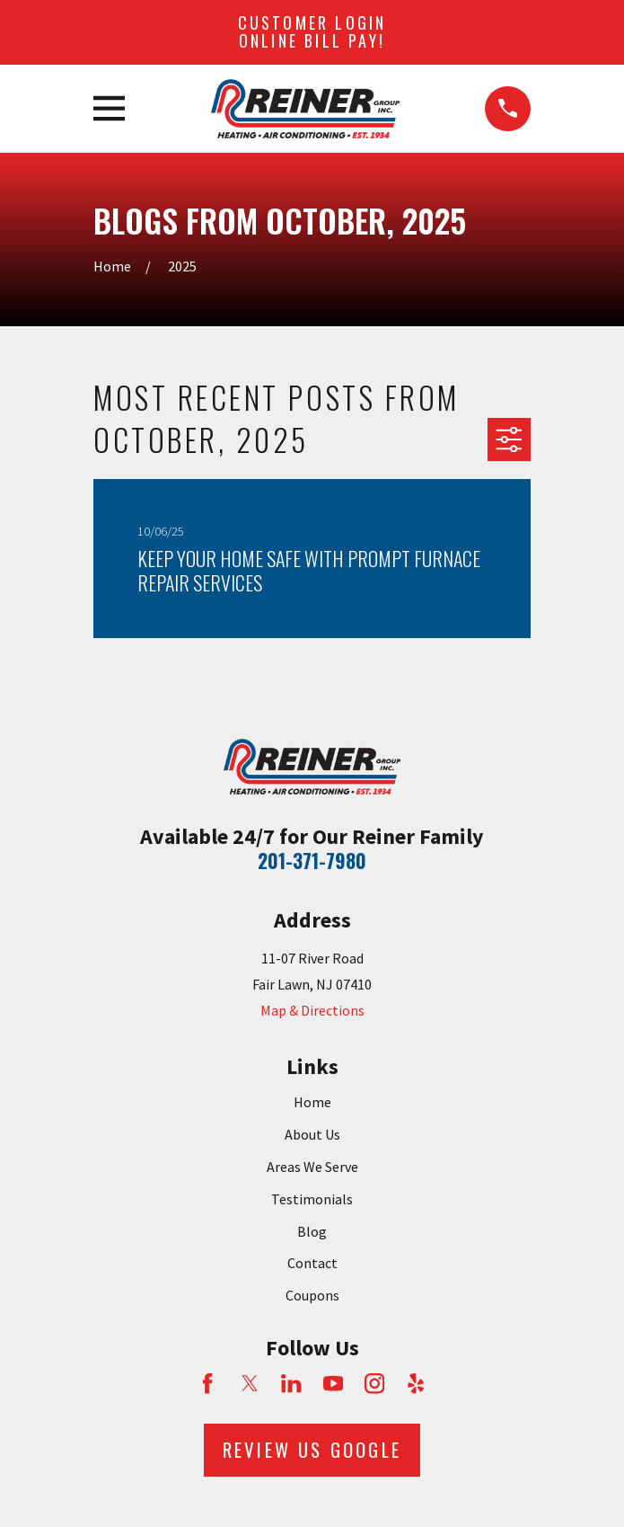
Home (312, 1102)
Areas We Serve (312, 1167)
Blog (312, 1231)
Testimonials (312, 1199)
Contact (312, 1263)
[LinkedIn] (291, 1383)
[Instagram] (374, 1383)
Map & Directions (312, 1010)
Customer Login (312, 31)
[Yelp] (416, 1383)
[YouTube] (333, 1383)
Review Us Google (312, 1449)
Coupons (312, 1295)
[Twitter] (249, 1383)
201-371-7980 (312, 860)
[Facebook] (207, 1383)
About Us (312, 1134)
